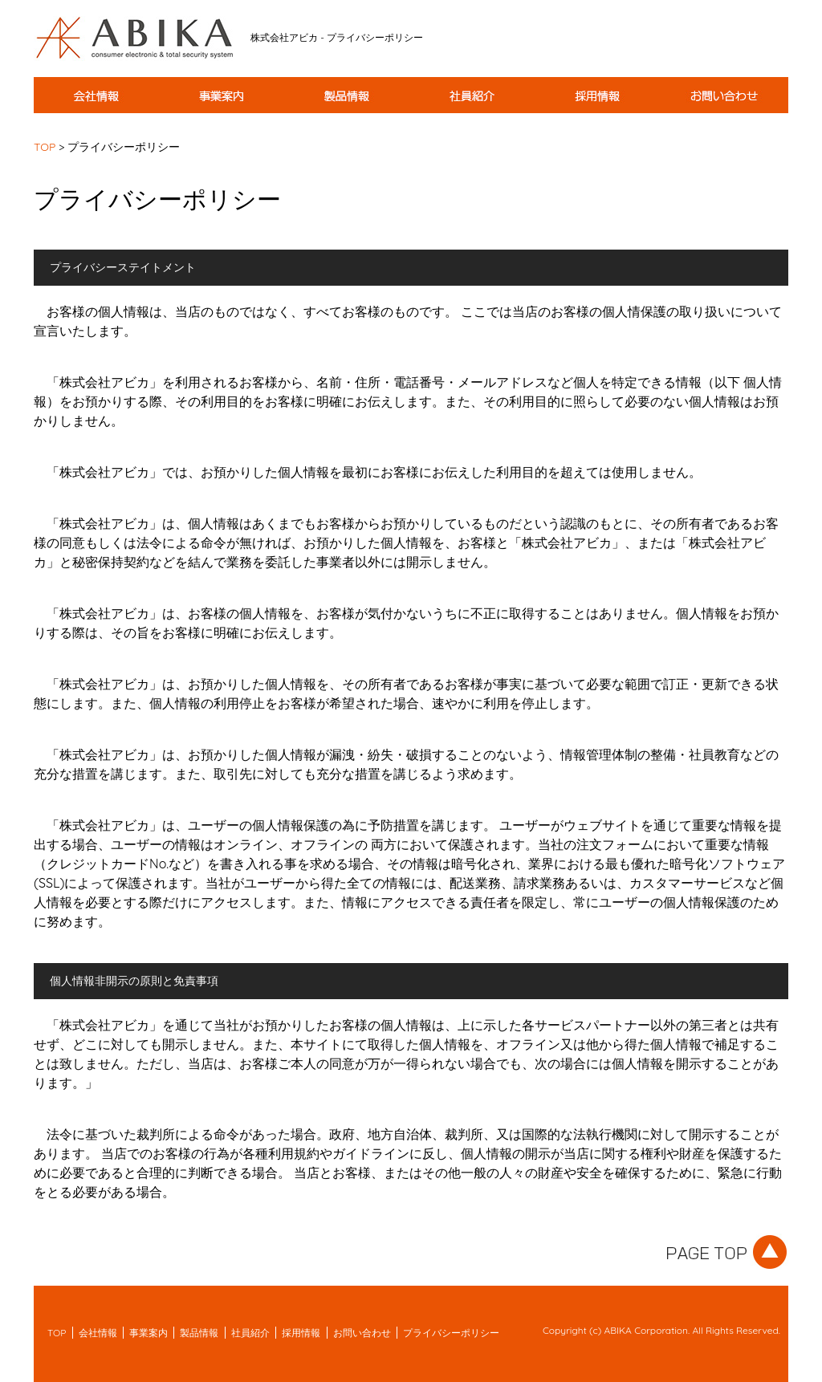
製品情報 (199, 1333)
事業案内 (148, 1333)
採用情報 (301, 1333)
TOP (44, 147)
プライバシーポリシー (451, 1333)
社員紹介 (250, 1333)
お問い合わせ (362, 1333)
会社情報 (98, 1333)
